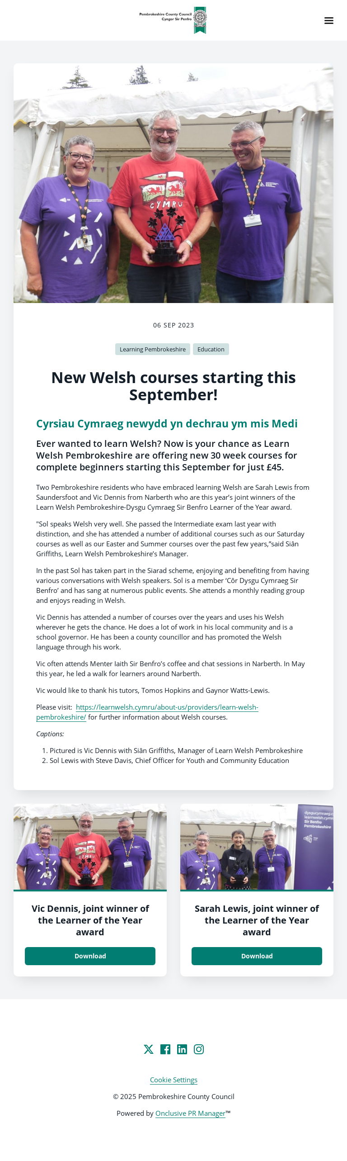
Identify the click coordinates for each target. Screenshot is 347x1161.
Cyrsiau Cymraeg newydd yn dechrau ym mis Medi (167, 424)
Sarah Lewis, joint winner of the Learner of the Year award (257, 920)
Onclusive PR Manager (190, 1113)
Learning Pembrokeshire (153, 349)
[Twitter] (149, 1049)
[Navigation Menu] (328, 20)
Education (211, 349)
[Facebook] (165, 1049)
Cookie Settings (173, 1079)
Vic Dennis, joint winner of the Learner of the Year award (90, 920)
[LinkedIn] (182, 1049)
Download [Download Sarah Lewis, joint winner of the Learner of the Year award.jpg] (257, 956)
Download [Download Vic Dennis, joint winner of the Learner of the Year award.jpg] (90, 956)
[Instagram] (199, 1049)
